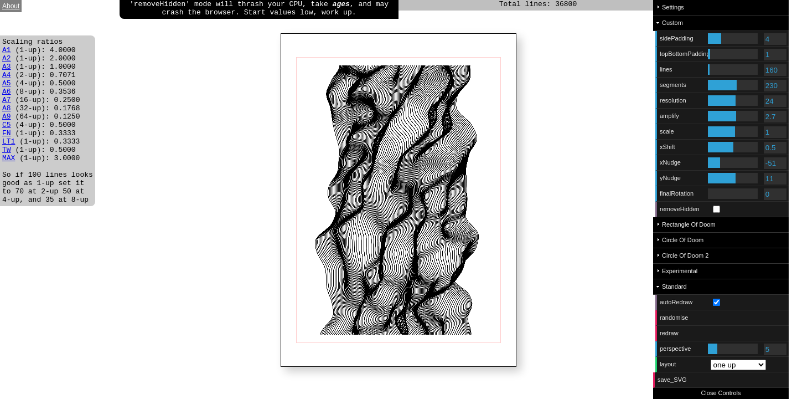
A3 (6, 73)
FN (6, 152)
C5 (6, 142)
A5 (6, 93)
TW (6, 172)
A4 (6, 83)
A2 (6, 63)
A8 (6, 122)
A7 (6, 112)
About (10, 6)
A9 (6, 132)
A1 (6, 53)
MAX (8, 182)
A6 (6, 103)
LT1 (8, 162)
